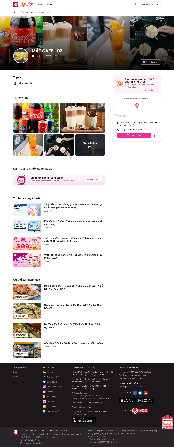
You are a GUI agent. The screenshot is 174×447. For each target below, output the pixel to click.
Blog (40, 4)
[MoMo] (14, 12)
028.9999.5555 (106, 411)
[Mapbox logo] (121, 115)
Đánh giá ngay (93, 179)
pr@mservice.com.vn (134, 387)
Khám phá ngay (151, 90)
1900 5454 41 (85, 403)
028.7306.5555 (92, 411)
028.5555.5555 (79, 414)
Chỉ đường (133, 125)
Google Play (145, 400)
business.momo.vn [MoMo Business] (135, 378)
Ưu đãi (49, 4)
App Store (127, 400)
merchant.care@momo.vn (136, 375)
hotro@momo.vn (85, 407)
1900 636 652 (138, 372)
